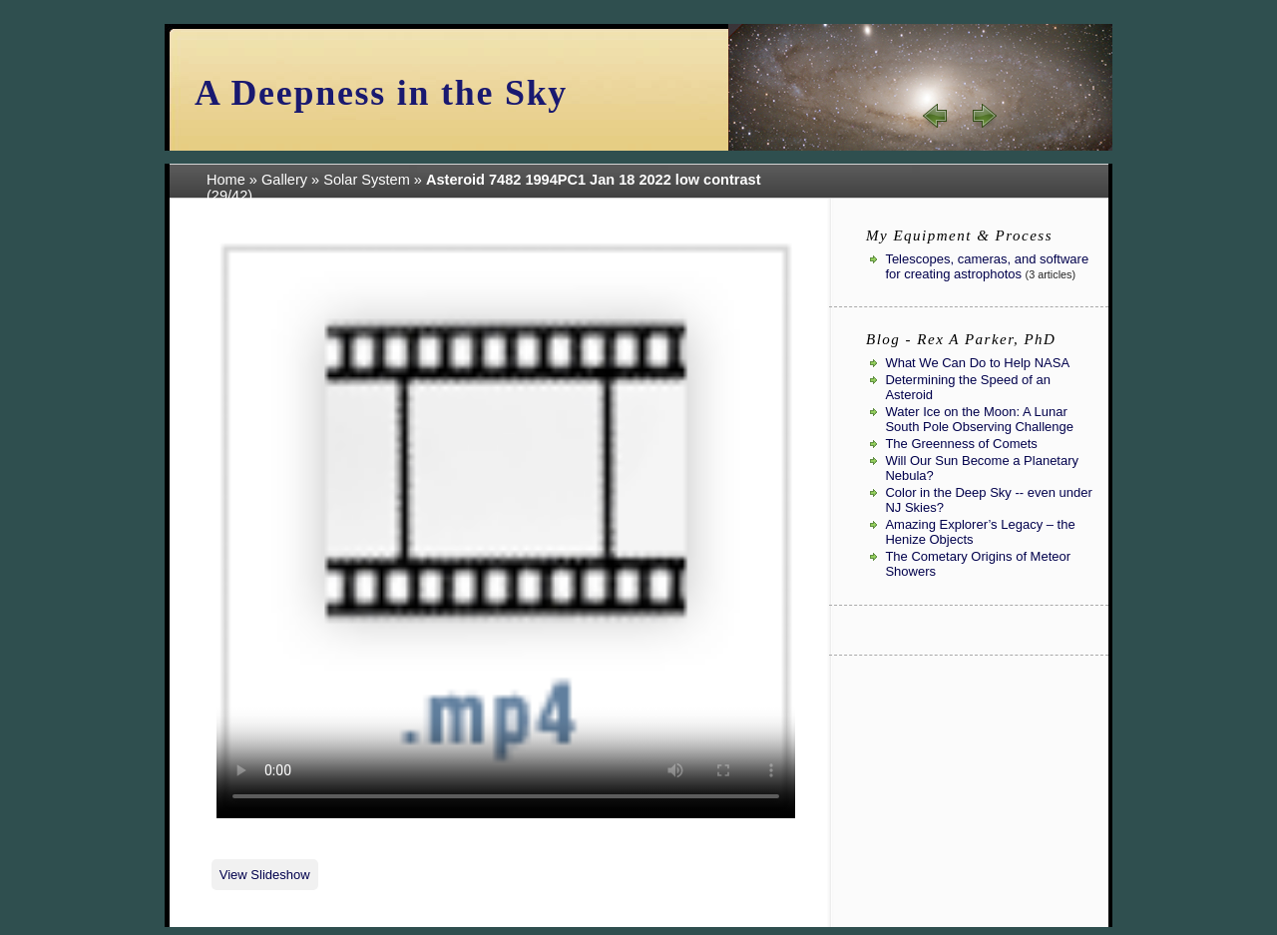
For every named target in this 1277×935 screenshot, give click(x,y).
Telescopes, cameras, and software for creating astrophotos (986, 266)
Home (226, 180)
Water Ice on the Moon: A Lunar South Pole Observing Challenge (979, 419)
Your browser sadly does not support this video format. (505, 528)
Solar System (366, 180)
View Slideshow (264, 874)
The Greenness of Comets (961, 443)
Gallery (284, 180)
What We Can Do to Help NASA (977, 362)
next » (984, 116)
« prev (936, 116)
